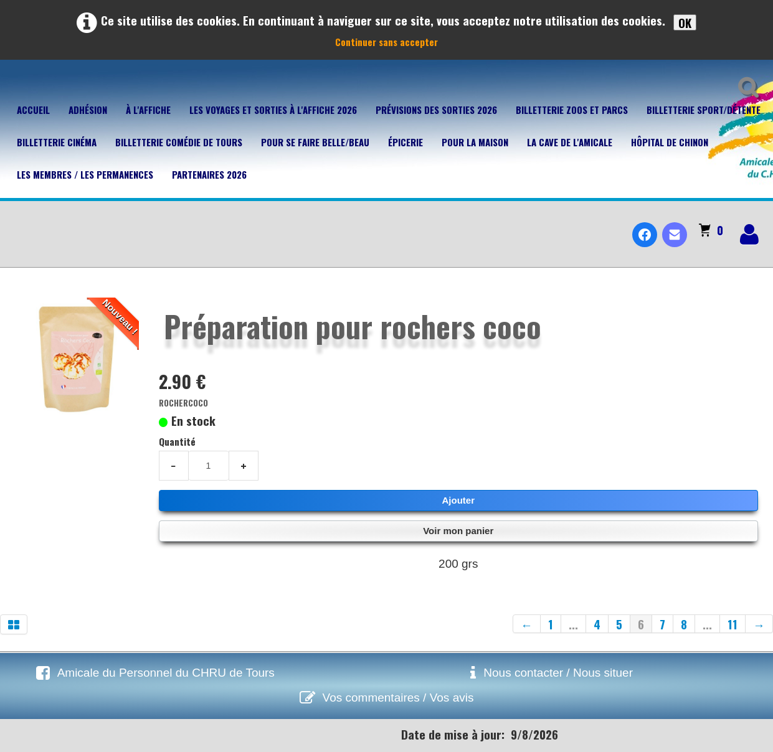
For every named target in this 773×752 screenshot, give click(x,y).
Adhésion (88, 109)
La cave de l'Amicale (569, 142)
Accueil (33, 109)
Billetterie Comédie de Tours (178, 142)
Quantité (177, 441)
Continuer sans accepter (386, 42)
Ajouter (458, 500)
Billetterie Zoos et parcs (572, 109)
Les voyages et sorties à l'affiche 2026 (273, 109)
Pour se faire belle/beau (315, 142)
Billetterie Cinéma (57, 142)
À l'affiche (148, 109)
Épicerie (405, 142)
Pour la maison (475, 142)
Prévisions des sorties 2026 (436, 109)
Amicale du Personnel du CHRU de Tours (166, 672)
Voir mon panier (458, 530)
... (573, 623)
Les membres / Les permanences (85, 174)
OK (684, 22)
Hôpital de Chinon (669, 142)
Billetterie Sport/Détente (704, 109)
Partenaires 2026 (209, 174)
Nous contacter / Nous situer (558, 672)
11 (732, 623)
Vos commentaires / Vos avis (398, 697)
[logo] (14, 224)
